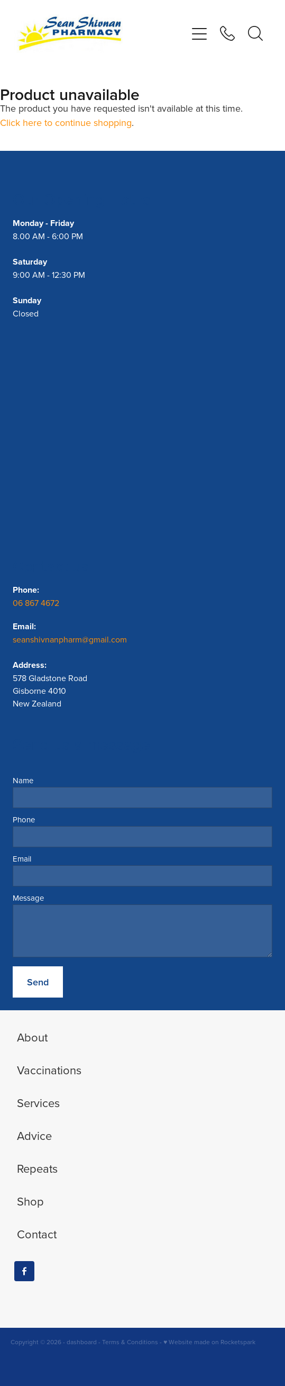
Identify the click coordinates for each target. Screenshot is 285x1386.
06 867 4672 (37, 603)
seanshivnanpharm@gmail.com (70, 639)
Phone (24, 819)
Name (23, 780)
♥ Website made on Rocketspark (209, 1341)
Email (22, 859)
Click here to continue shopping (66, 122)
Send (38, 982)
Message (28, 898)
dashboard (82, 1341)
